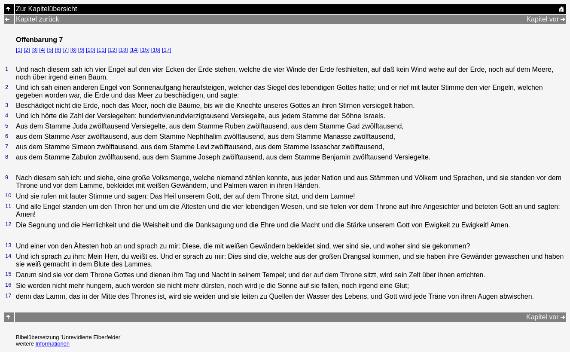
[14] (134, 49)
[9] (81, 49)
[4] (42, 49)
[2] (27, 49)
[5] (50, 49)
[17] (166, 49)
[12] (112, 49)
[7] (66, 49)
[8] (73, 49)
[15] (144, 49)
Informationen (53, 343)
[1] (19, 49)
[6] (58, 49)
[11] (101, 49)
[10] (90, 49)
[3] (34, 49)
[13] (123, 49)
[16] (156, 49)
